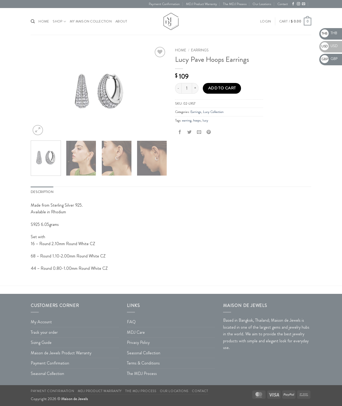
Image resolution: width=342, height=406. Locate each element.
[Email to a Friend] (199, 132)
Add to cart (222, 88)
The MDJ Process (235, 4)
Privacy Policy (138, 342)
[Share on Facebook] (180, 132)
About (121, 21)
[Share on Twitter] (189, 132)
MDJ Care (136, 332)
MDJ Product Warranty (201, 4)
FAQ (131, 322)
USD (329, 45)
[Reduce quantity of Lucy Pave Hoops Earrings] (178, 88)
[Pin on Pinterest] (208, 132)
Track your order (44, 332)
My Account (41, 322)
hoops (197, 120)
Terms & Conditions (143, 363)
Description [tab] (42, 191)
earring (186, 120)
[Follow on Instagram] (298, 4)
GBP (329, 58)
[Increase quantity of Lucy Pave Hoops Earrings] (195, 88)
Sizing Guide (41, 342)
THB (329, 33)
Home (180, 50)
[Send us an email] (303, 4)
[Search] (33, 21)
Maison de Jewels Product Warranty (61, 353)
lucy (205, 120)
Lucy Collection (213, 111)
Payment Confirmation (164, 4)
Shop (59, 21)
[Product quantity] (186, 88)
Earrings (200, 50)
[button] (265, 21)
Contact (282, 4)
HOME (43, 21)
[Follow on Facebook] (293, 4)
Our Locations (261, 4)
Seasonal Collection (47, 373)
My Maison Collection (91, 21)
